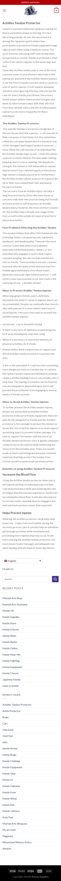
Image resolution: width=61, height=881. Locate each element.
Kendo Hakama (11, 785)
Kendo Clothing (11, 761)
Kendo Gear (9, 773)
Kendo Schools (10, 629)
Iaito (5, 742)
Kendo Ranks (9, 641)
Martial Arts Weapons (14, 823)
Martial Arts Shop (12, 598)
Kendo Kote (9, 792)
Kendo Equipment (12, 666)
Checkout (7, 729)
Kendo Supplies (11, 616)
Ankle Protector (11, 710)
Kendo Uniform (11, 810)
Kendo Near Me (11, 654)
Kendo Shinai (9, 798)
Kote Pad (7, 817)
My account (9, 829)
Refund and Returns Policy (17, 842)
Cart (4, 723)
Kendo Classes (10, 673)
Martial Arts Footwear (14, 604)
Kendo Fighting (11, 660)
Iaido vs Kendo (10, 685)
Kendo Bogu (9, 754)
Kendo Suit (8, 804)
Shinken (6, 848)
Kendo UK (8, 610)
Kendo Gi (7, 779)
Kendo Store (9, 623)
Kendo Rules (9, 635)
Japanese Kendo (11, 679)
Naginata (7, 836)
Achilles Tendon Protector (17, 704)
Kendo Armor (10, 748)
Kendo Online (10, 648)
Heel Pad (7, 735)
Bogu (5, 717)
